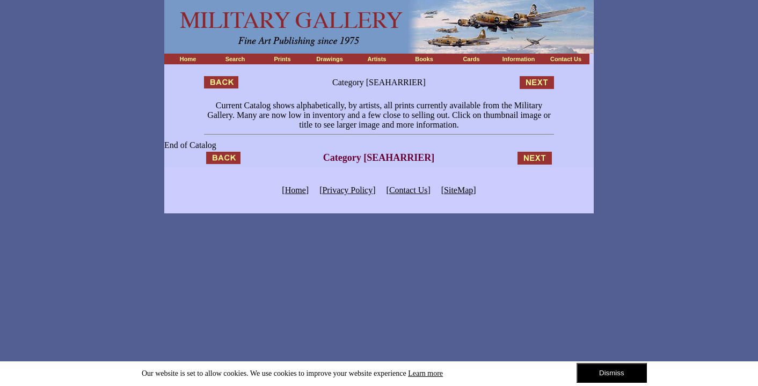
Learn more (425, 373)
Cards (471, 59)
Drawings (329, 59)
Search (235, 59)
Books (424, 59)
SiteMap (458, 190)
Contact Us (565, 59)
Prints (282, 59)
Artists (377, 59)
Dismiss (611, 373)
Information (518, 59)
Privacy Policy (347, 190)
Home (188, 59)
